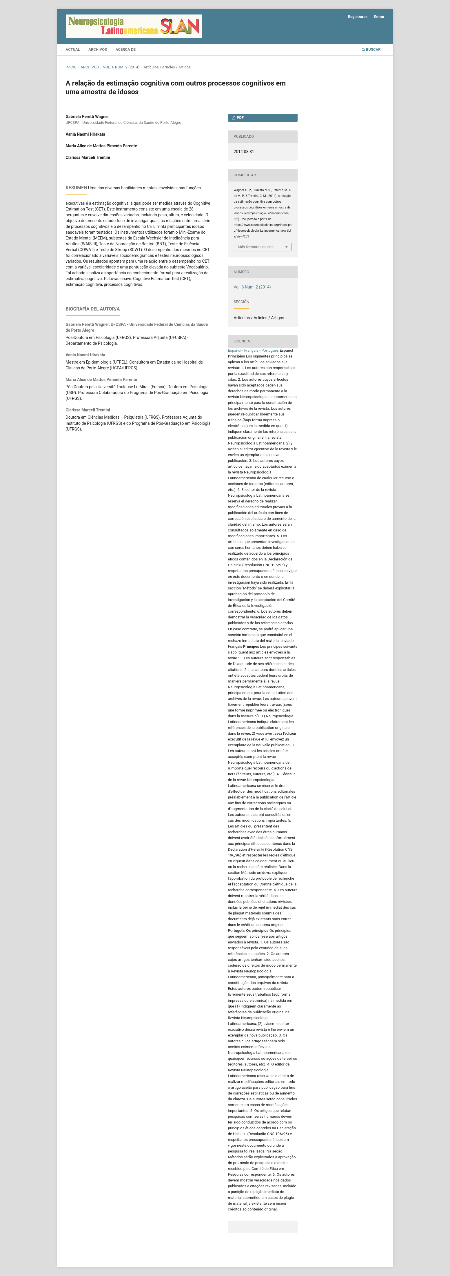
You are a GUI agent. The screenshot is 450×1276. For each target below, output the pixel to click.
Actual (73, 49)
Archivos (97, 49)
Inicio (71, 67)
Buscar (371, 49)
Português (270, 350)
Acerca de (126, 49)
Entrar (379, 16)
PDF (240, 117)
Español (234, 350)
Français (251, 350)
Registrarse (357, 16)
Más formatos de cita (256, 247)
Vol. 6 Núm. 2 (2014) (121, 67)
